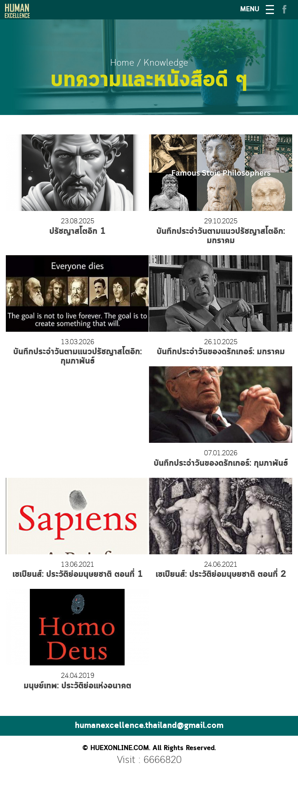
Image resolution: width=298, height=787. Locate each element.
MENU (249, 9)
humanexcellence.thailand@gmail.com (149, 726)
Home (122, 63)
